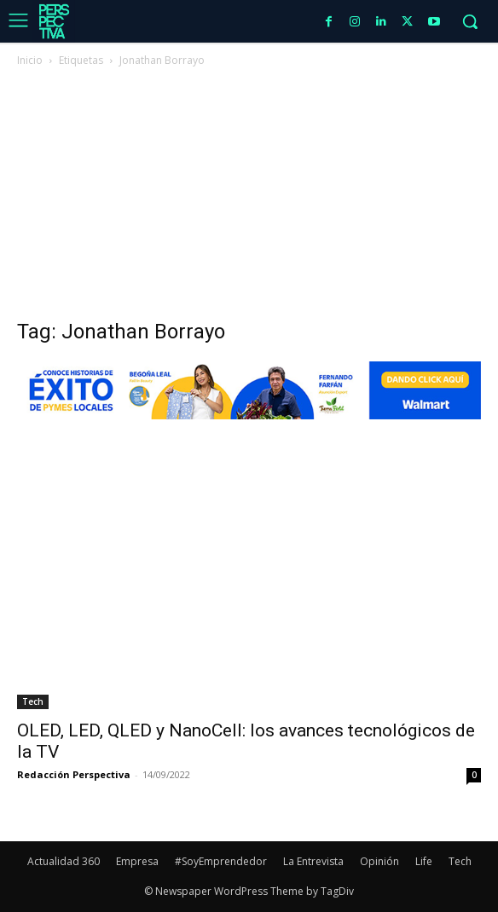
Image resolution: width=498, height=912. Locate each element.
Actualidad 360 (63, 861)
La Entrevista (313, 861)
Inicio (30, 60)
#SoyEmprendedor (221, 861)
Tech (32, 701)
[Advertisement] (249, 197)
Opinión (379, 861)
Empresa (137, 861)
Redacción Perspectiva (73, 774)
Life (423, 861)
